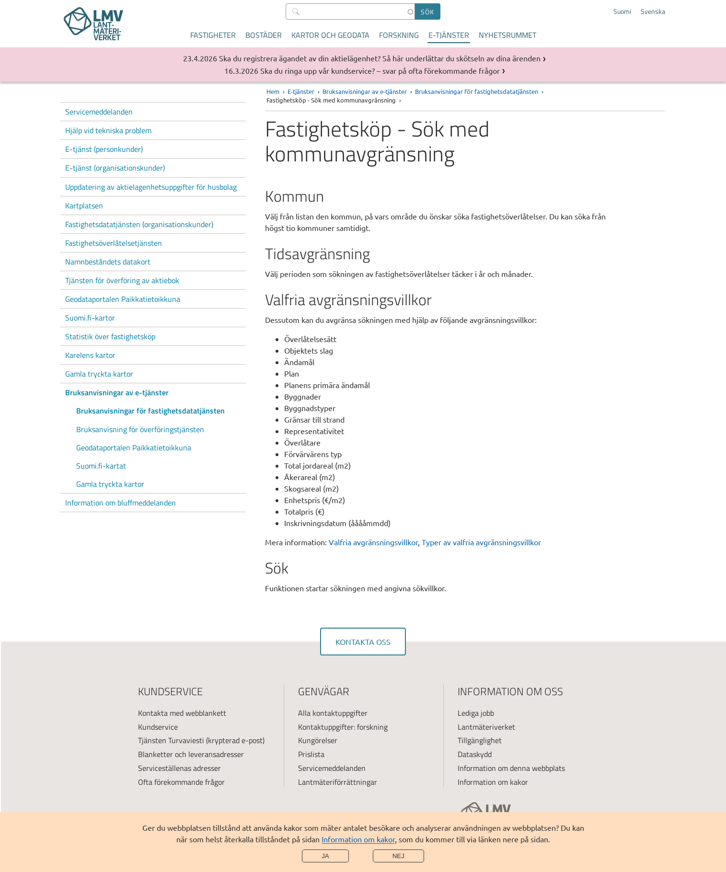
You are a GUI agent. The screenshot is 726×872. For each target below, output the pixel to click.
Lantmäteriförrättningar (337, 782)
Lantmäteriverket (486, 727)
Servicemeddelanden (99, 111)
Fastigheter (213, 35)
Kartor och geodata (330, 35)
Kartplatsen (84, 205)
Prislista (311, 754)
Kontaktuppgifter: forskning (343, 727)
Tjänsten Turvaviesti (171, 740)
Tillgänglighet (480, 740)
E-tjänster (448, 35)
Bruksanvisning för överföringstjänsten (140, 429)
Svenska (653, 11)
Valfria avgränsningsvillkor (373, 542)
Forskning (399, 35)
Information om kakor (358, 839)
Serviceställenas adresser (179, 768)
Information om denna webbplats (511, 768)
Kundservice (158, 727)
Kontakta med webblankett (182, 713)
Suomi (622, 11)
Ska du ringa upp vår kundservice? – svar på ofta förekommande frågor (380, 70)
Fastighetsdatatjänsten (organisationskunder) (139, 224)
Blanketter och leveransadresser (191, 754)
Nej (398, 856)
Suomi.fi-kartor (90, 317)
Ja (325, 856)
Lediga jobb (476, 713)
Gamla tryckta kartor (99, 373)
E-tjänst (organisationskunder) (115, 167)
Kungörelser (317, 740)
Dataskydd (475, 754)
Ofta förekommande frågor (181, 782)
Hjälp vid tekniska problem (108, 130)
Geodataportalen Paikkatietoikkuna (122, 299)
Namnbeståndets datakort (107, 261)
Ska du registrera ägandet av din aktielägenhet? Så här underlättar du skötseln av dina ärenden (380, 58)
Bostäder (263, 35)
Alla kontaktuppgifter (333, 713)
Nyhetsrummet (507, 35)
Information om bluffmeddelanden (120, 502)
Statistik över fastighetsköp (110, 336)
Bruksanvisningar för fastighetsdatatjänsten (150, 410)
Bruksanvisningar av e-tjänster (117, 392)
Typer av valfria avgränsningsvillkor (481, 542)
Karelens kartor (90, 355)
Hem (272, 91)
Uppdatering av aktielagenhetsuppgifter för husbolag (151, 187)
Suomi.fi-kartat (101, 465)
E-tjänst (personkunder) (104, 149)
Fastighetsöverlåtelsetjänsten (113, 243)
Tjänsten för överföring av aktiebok (122, 280)
